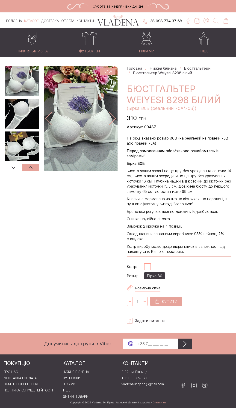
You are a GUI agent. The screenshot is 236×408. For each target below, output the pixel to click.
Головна (14, 21)
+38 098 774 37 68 (162, 21)
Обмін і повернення (20, 384)
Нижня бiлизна (163, 68)
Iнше (66, 390)
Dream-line (159, 402)
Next (30, 167)
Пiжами (69, 384)
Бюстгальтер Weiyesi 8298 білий (162, 73)
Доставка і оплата (57, 21)
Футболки (71, 378)
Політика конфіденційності (28, 390)
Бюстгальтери (197, 68)
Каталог (31, 21)
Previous (13, 167)
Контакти (85, 21)
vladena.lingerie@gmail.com (142, 384)
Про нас (10, 372)
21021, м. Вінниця (134, 372)
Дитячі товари (75, 396)
